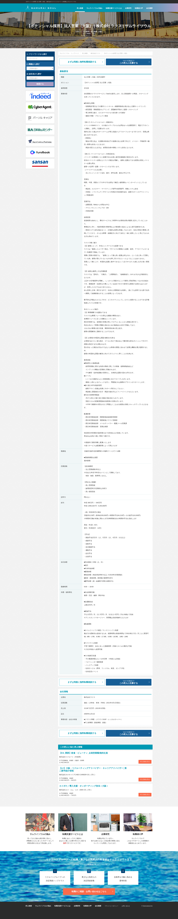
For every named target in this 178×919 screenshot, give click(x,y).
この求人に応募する (130, 62)
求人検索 (80, 8)
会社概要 (149, 8)
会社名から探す (34, 74)
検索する (40, 84)
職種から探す (33, 64)
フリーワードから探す (37, 54)
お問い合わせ (126, 906)
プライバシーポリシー (111, 906)
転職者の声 (139, 8)
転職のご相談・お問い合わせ (93, 891)
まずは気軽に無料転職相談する (86, 62)
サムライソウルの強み (94, 8)
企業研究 (128, 8)
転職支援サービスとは (114, 8)
